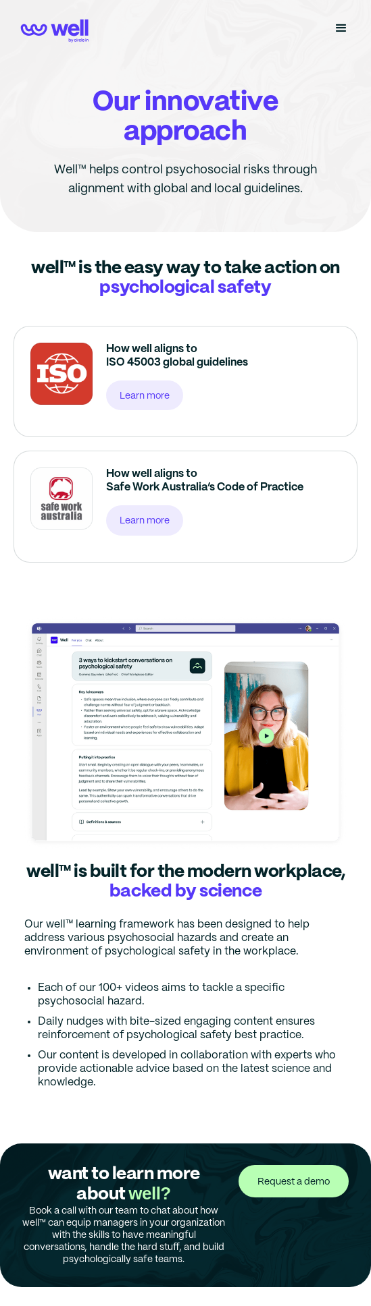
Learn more (145, 396)
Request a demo (293, 1182)
